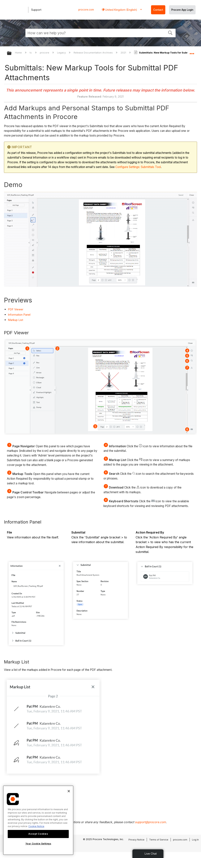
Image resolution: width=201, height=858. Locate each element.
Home (19, 52)
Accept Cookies (38, 833)
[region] (38, 820)
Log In (195, 839)
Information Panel (19, 314)
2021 (124, 52)
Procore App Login (182, 9)
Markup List (15, 320)
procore (45, 52)
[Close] (69, 791)
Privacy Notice (136, 839)
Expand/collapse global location (192, 52)
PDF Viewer (15, 309)
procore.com (86, 9)
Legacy (61, 52)
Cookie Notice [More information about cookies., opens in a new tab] (36, 826)
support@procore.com (150, 822)
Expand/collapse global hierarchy (11, 53)
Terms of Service (158, 839)
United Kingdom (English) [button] (120, 9)
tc (31, 52)
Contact (158, 9)
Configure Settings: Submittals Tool (138, 167)
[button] (170, 32)
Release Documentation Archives (93, 52)
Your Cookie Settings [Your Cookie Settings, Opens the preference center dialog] (38, 843)
